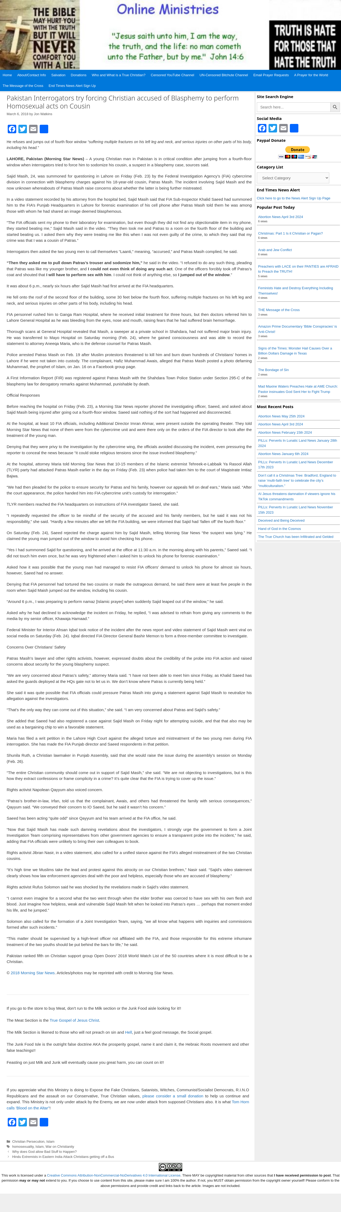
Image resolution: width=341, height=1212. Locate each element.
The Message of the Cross (23, 86)
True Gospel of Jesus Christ (74, 1020)
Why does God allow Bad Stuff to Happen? (44, 1152)
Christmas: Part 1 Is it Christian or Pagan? (290, 233)
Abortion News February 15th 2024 (285, 432)
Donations (79, 75)
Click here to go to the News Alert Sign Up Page (293, 198)
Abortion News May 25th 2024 (281, 416)
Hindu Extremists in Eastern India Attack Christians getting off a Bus (63, 1157)
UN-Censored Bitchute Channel (224, 75)
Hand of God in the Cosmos (279, 529)
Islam (50, 1141)
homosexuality (23, 1147)
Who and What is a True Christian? (118, 75)
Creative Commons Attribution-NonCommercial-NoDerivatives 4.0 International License (114, 1175)
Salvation (58, 75)
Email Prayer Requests (271, 75)
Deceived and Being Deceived (281, 520)
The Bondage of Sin (273, 370)
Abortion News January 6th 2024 (283, 454)
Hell (128, 1032)
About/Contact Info (31, 75)
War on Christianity (60, 1147)
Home (7, 75)
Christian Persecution (28, 1141)
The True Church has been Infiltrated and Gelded (296, 537)
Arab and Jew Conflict (275, 250)
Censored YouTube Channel (172, 75)
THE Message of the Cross (279, 310)
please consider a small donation (173, 1096)
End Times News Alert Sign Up (72, 86)
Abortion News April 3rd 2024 (280, 217)
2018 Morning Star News (33, 973)
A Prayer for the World (311, 75)
